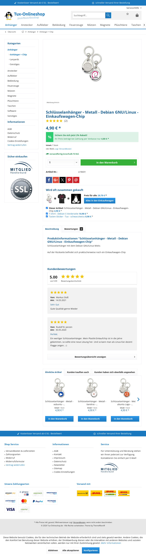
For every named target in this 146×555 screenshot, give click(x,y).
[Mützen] (91, 25)
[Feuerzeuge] (76, 25)
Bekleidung (13, 80)
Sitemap (58, 468)
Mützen (11, 90)
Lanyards (14, 59)
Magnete (12, 95)
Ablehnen (53, 550)
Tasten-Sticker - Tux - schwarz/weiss (67, 216)
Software (12, 110)
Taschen (12, 105)
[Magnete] (105, 25)
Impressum (59, 457)
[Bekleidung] (58, 25)
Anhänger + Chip (18, 54)
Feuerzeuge (13, 85)
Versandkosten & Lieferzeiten (20, 451)
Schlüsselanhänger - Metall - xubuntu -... (59, 403)
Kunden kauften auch (78, 372)
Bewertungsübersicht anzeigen (105, 356)
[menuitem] (133, 8)
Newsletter (59, 465)
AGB (10, 134)
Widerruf (12, 142)
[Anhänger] (11, 25)
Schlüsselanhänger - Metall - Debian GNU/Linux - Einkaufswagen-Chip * (89, 209)
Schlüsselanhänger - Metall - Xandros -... (92, 403)
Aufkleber (12, 75)
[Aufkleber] (42, 25)
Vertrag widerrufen (17, 150)
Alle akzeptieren (70, 550)
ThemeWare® (99, 525)
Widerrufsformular (15, 461)
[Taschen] (136, 25)
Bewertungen (73, 229)
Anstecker (12, 70)
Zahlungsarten (13, 454)
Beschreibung (52, 228)
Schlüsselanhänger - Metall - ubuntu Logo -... (125, 403)
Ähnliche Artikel (53, 372)
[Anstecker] (27, 25)
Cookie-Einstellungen (18, 146)
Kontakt (58, 454)
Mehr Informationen (111, 543)
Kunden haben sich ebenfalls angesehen (114, 372)
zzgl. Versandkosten (63, 149)
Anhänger (12, 49)
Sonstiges (14, 64)
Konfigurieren (91, 550)
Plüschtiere (13, 100)
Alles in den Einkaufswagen (100, 200)
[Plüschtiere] (120, 25)
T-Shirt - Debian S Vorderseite (63, 213)
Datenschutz (14, 138)
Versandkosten (79, 522)
